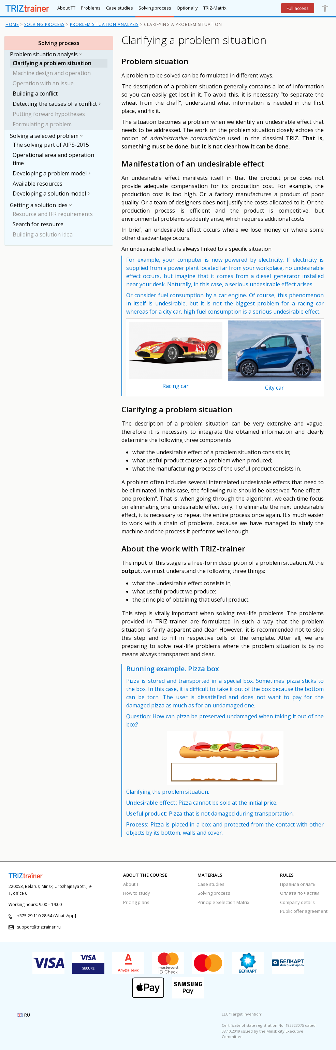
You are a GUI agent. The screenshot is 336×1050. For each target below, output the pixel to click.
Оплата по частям (299, 893)
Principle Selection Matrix (223, 902)
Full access (298, 8)
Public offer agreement (303, 911)
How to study (136, 893)
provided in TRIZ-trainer (154, 621)
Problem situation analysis (104, 24)
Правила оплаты (298, 884)
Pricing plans (136, 902)
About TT (132, 884)
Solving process (44, 24)
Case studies (211, 884)
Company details (297, 902)
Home (12, 24)
